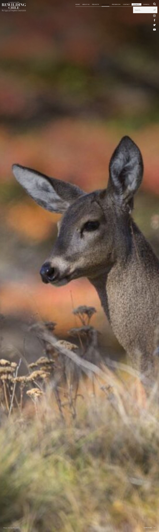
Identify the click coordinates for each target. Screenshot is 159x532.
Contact (126, 4)
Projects (95, 4)
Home (77, 4)
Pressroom (116, 4)
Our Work (105, 4)
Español (146, 4)
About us (85, 4)
